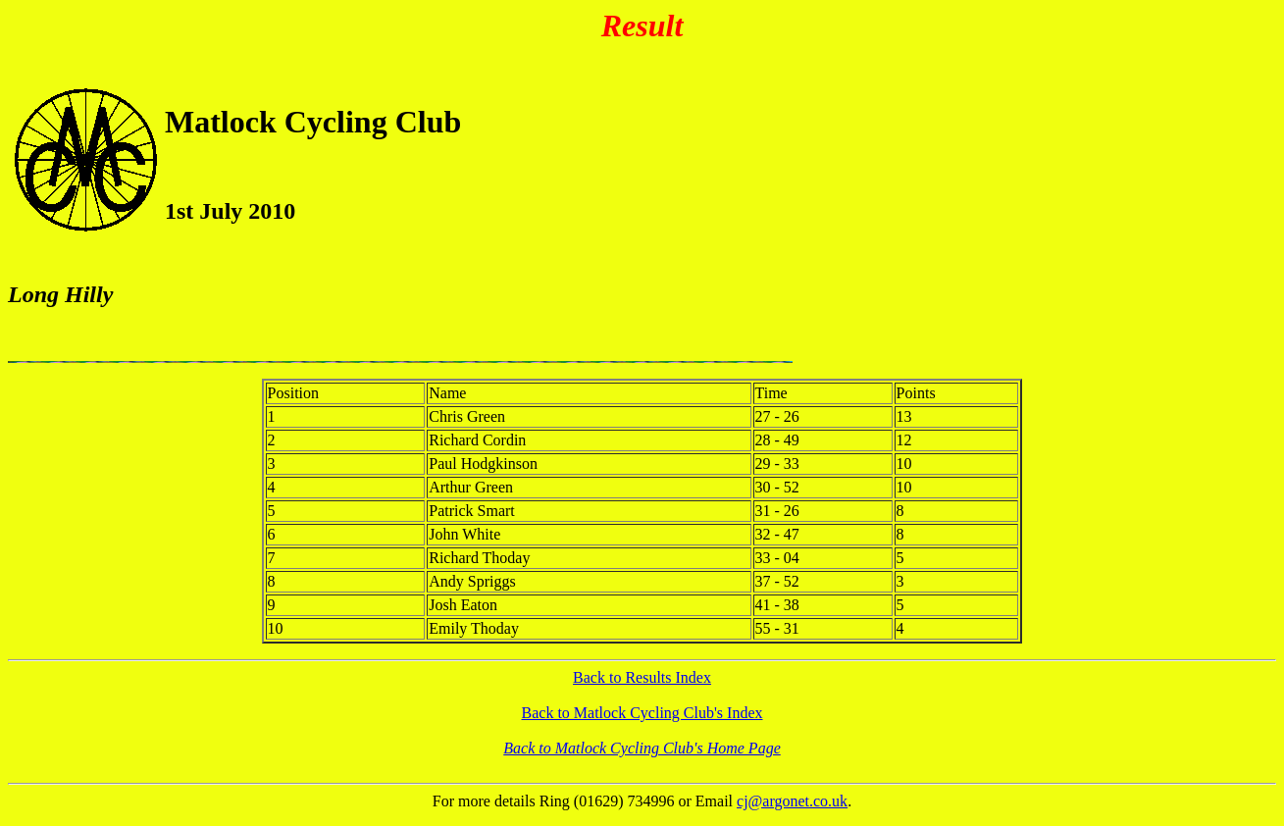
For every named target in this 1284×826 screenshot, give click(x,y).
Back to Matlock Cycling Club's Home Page (641, 748)
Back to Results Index (642, 677)
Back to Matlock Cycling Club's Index (642, 712)
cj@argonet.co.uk (792, 801)
